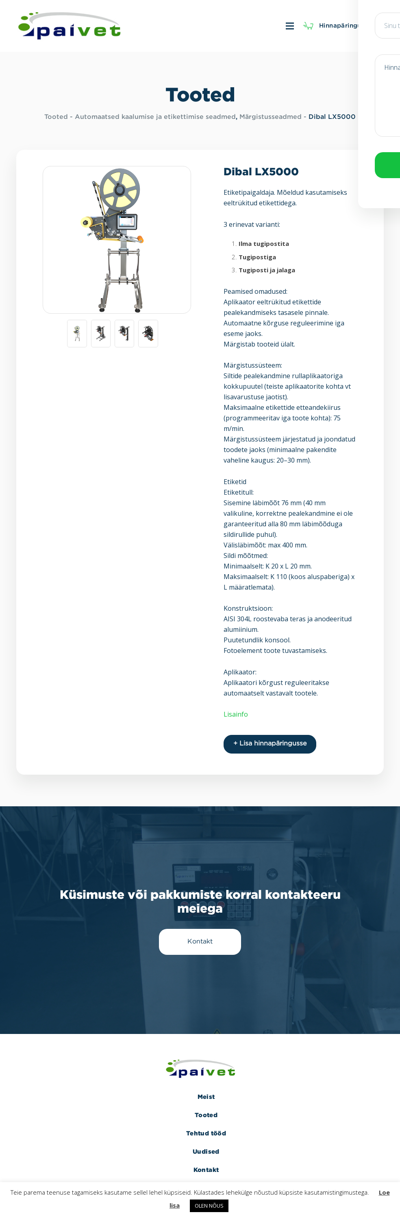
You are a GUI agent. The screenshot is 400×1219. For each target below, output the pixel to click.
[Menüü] (214, 26)
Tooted (56, 117)
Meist (206, 1092)
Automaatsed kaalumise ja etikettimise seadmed (155, 117)
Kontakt (206, 1165)
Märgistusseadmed (270, 117)
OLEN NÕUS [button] (209, 1205)
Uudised (206, 1147)
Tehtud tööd (206, 1128)
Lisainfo (236, 714)
